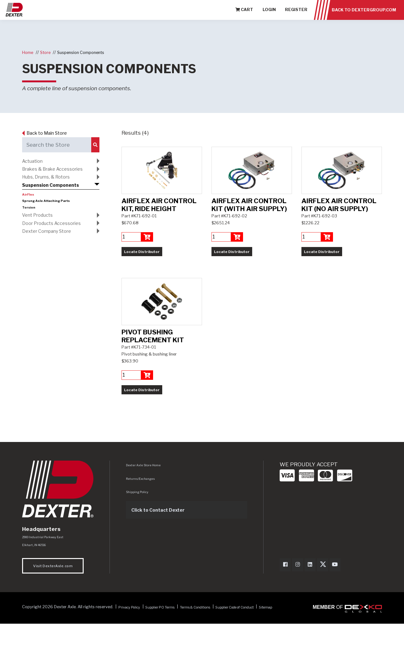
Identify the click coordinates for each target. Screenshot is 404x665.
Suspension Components (88, 52)
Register (296, 15)
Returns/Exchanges (142, 523)
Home (29, 52)
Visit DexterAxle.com (53, 612)
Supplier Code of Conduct (259, 652)
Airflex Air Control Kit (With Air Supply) (249, 227)
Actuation (34, 161)
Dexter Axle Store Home (145, 509)
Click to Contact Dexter (163, 554)
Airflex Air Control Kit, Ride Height (159, 227)
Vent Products (40, 222)
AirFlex (29, 200)
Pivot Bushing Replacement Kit (153, 380)
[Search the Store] (56, 144)
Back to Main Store (51, 133)
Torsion (29, 213)
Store (49, 52)
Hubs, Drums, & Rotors (51, 180)
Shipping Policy (139, 536)
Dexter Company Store (51, 241)
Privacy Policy (132, 652)
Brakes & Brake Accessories (58, 171)
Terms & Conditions (210, 652)
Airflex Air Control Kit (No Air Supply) (339, 227)
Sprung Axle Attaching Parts (50, 207)
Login (269, 15)
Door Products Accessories (56, 231)
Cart (244, 15)
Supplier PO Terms (168, 652)
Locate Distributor (142, 274)
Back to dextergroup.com (364, 15)
